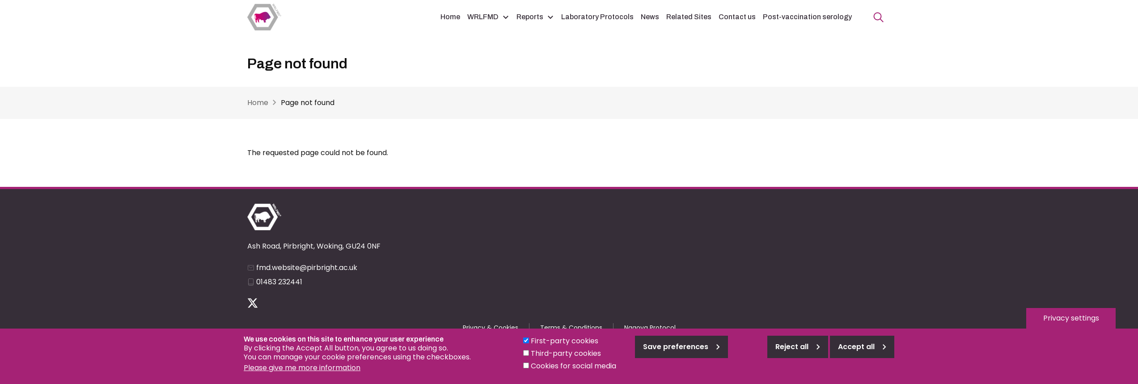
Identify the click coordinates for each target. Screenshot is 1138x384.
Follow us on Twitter (252, 303)
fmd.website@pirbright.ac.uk (306, 267)
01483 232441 (279, 282)
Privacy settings (1071, 318)
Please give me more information (302, 368)
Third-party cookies (566, 353)
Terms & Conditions (571, 327)
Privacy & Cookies (490, 327)
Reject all (791, 347)
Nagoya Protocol (650, 327)
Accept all (856, 347)
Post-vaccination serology (807, 17)
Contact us (737, 17)
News (650, 17)
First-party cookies (564, 341)
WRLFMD (483, 17)
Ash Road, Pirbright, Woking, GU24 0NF (314, 246)
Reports (529, 17)
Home (450, 17)
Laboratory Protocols (597, 17)
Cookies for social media (573, 366)
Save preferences (675, 347)
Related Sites (688, 17)
